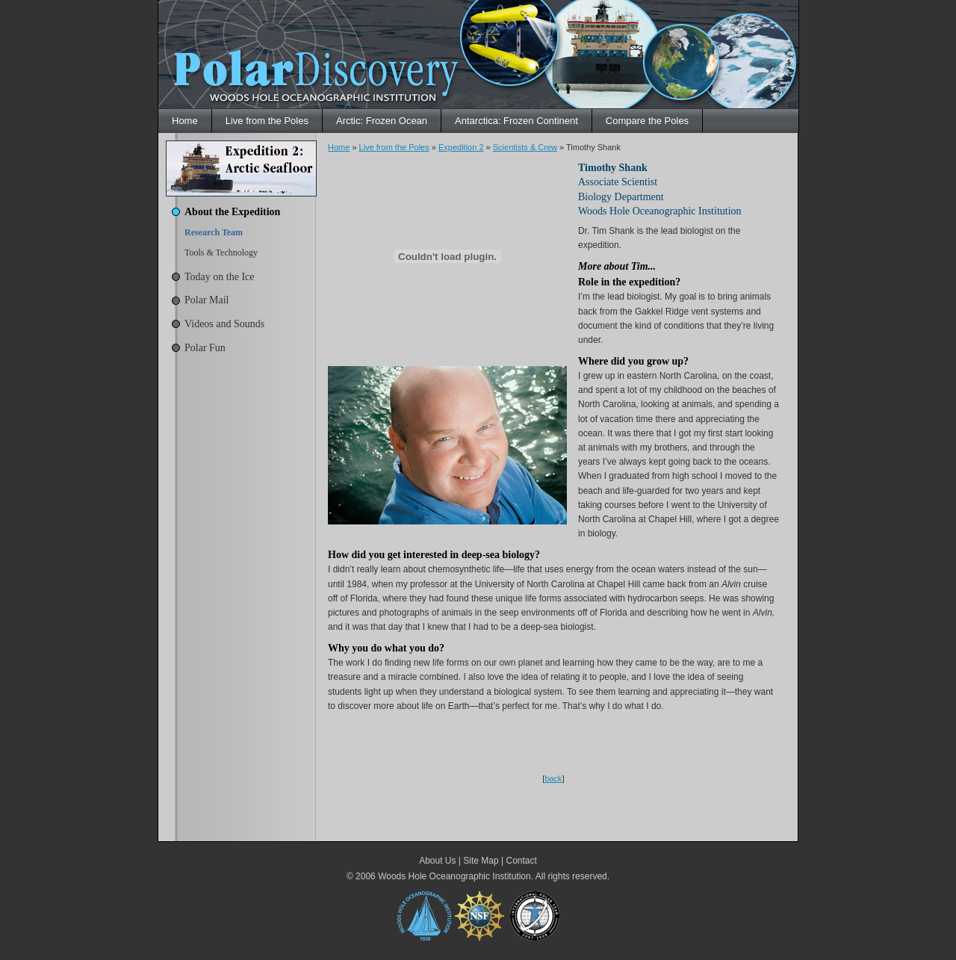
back (553, 778)
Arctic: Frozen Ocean (381, 120)
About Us (437, 860)
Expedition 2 (461, 147)
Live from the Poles (267, 120)
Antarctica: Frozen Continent (516, 120)
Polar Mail (206, 300)
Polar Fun (205, 347)
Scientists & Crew (525, 147)
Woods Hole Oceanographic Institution (454, 876)
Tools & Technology (221, 252)
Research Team (213, 232)
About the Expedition (232, 211)
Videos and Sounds (224, 323)
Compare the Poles (647, 120)
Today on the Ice (219, 276)
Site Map (480, 860)
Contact (521, 860)
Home (185, 120)
